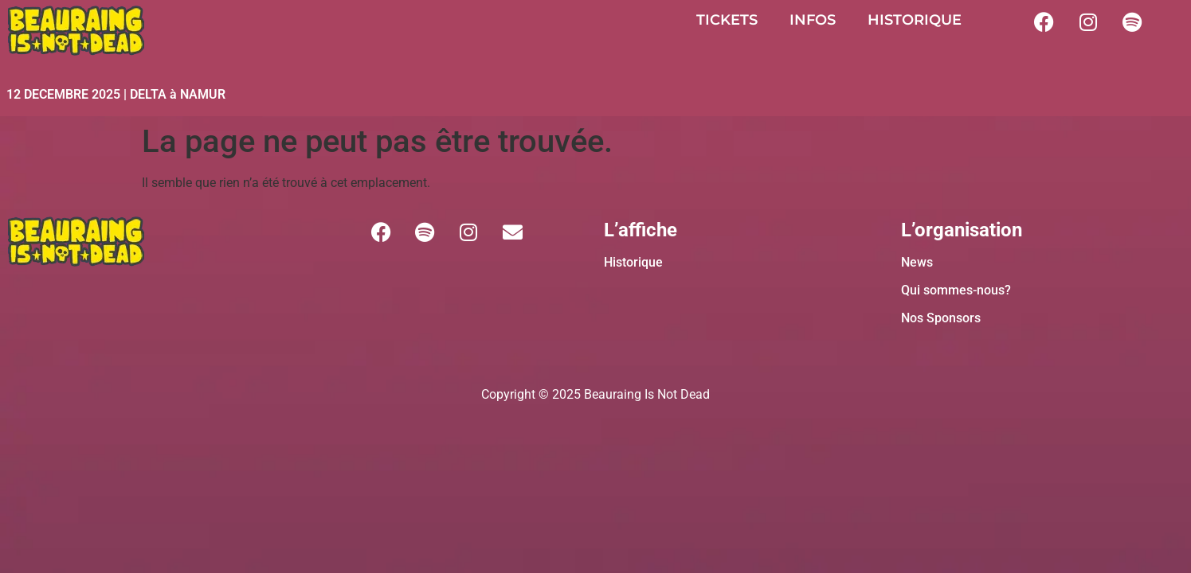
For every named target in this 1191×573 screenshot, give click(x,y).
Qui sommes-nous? (956, 290)
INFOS (812, 20)
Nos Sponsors (941, 317)
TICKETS (727, 20)
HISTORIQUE (915, 20)
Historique (633, 262)
